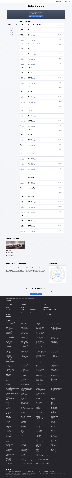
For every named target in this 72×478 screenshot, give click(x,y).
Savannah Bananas (24, 462)
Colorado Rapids (9, 381)
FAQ (30, 312)
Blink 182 (7, 427)
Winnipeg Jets (53, 371)
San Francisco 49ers (55, 323)
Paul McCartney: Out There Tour (42, 455)
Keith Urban (38, 398)
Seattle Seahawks (54, 324)
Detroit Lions (23, 324)
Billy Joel (7, 422)
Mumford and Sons (39, 441)
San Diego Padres (39, 345)
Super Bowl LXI (54, 329)
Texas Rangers (54, 341)
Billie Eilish (8, 421)
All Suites (7, 306)
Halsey (22, 427)
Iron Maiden (23, 434)
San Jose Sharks (39, 370)
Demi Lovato (23, 404)
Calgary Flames (9, 366)
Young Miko (53, 450)
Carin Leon (8, 442)
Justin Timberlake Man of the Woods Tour (26, 450)
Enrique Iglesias (24, 418)
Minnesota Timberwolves (41, 351)
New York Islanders (39, 364)
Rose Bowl (38, 394)
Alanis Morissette (9, 404)
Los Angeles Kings (24, 367)
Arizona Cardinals (9, 323)
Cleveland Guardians (25, 337)
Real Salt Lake (38, 383)
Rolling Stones (53, 411)
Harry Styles (23, 428)
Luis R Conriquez (39, 415)
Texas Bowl (53, 390)
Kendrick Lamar (39, 400)
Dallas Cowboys (9, 333)
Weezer (52, 448)
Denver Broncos (24, 323)
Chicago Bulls (8, 355)
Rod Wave (53, 409)
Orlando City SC (39, 379)
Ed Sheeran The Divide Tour (26, 416)
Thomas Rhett (53, 439)
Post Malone (53, 406)
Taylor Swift (53, 431)
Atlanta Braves (8, 339)
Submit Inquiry (45, 306)
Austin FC (7, 376)
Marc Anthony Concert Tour (41, 423)
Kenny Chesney (39, 402)
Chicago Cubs (8, 343)
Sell (67, 1)
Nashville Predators (24, 371)
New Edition (38, 445)
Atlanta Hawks (9, 350)
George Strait (23, 423)
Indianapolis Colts (24, 328)
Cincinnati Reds (9, 346)
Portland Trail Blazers (55, 350)
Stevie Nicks (53, 425)
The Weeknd (53, 437)
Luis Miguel (38, 413)
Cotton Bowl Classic (25, 394)
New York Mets (39, 339)
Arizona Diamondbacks (10, 337)
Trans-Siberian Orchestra (56, 442)
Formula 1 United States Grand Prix (12, 462)
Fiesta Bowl (38, 388)
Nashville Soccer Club (25, 384)
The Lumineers (54, 436)
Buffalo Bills (8, 327)
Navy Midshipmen (39, 390)
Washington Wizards (55, 356)
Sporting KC (53, 378)
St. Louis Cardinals (54, 338)
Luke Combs (38, 417)
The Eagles (53, 435)
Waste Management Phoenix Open (43, 463)
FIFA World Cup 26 (9, 460)
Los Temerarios (39, 411)
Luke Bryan (38, 416)
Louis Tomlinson (39, 412)
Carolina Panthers (9, 328)
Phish (52, 402)
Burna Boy (8, 437)
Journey (22, 446)
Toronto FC (53, 380)
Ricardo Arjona (54, 408)
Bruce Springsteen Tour (10, 434)
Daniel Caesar (23, 399)
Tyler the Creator (54, 445)
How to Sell (32, 307)
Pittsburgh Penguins (40, 369)
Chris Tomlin (8, 450)
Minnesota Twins (39, 338)
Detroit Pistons (23, 350)
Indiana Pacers (24, 353)
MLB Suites (8, 311)
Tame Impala (53, 428)
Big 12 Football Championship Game (12, 394)
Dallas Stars (23, 362)
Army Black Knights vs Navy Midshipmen (11, 391)
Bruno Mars (8, 435)
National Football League (11, 322)
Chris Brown (8, 448)
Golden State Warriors (25, 351)
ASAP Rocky (8, 400)
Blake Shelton (8, 426)
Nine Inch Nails (39, 448)
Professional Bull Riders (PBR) (26, 460)
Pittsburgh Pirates (39, 343)
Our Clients (23, 307)
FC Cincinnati (23, 375)
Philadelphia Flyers (39, 367)
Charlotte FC (8, 379)
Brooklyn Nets (8, 352)
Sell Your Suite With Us (36, 293)
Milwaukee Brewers (39, 337)
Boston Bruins (8, 364)
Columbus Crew (9, 383)
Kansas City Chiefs (24, 331)
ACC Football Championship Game (12, 388)
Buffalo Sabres (8, 365)
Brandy (7, 432)
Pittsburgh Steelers (39, 333)
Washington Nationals (55, 343)
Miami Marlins (23, 346)
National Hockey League (10, 361)
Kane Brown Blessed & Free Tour (27, 451)
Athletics (7, 338)
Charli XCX (8, 446)
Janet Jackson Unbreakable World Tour (27, 440)
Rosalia (52, 413)
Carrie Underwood (9, 444)
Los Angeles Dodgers (25, 345)
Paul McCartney (39, 454)
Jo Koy (22, 442)
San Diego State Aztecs (55, 389)
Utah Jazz (53, 355)
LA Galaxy (23, 380)
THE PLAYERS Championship (26, 463)
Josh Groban (23, 445)
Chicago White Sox (9, 345)
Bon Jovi (7, 428)
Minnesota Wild (24, 369)
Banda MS (8, 416)
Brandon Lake (8, 431)
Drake (22, 413)
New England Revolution (41, 375)
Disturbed (23, 409)
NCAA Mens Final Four (40, 389)
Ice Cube (22, 431)
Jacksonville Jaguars (25, 329)
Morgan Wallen (39, 439)
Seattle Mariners (54, 337)
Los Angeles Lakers (24, 356)
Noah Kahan (38, 449)
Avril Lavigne (8, 412)
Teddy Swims (53, 432)
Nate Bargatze (38, 444)
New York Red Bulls (39, 378)
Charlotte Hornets (9, 353)
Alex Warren (8, 406)
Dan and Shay (23, 398)
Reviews (22, 311)
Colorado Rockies (24, 338)
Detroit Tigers (23, 339)
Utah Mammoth (54, 366)
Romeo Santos (54, 412)
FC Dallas (22, 376)
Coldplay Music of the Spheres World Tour (11, 455)
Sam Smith (53, 417)
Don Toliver (23, 412)
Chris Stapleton (9, 449)
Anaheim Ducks (9, 362)
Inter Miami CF (23, 379)
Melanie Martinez (39, 432)
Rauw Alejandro (54, 407)
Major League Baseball (10, 336)
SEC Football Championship (56, 388)
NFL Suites (8, 307)
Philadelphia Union (39, 380)
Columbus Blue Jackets (10, 371)
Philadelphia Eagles (40, 332)
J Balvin (22, 435)
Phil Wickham (53, 400)
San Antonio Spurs (54, 352)
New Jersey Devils (39, 362)
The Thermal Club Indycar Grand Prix (42, 460)
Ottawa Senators (39, 366)
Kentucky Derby (9, 463)
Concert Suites (8, 316)
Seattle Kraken (38, 371)
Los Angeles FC (24, 381)
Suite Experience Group (10, 298)
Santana (52, 418)
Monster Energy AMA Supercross (42, 437)
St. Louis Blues (53, 362)
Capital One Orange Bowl (26, 389)
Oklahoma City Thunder (40, 355)
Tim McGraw (53, 440)
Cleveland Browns (9, 332)
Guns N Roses (23, 426)
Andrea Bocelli (8, 407)
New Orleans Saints (39, 328)
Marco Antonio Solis (40, 425)
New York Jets (38, 331)
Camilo (7, 440)
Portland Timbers (39, 381)
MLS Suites (8, 314)
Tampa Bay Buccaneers (55, 326)
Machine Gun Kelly (39, 418)
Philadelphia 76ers (39, 357)
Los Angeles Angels (24, 343)
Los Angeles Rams (39, 323)
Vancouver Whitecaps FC (56, 381)
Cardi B (7, 441)
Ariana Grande (8, 408)
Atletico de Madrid (9, 459)
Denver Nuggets (9, 359)
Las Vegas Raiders (24, 332)
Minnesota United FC (25, 383)
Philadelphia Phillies (40, 342)
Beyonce (7, 420)
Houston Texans (24, 327)
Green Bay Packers (24, 326)
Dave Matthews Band (25, 402)
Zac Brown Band (54, 451)
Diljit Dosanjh (23, 407)
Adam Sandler (8, 402)
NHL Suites (8, 312)
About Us (23, 306)
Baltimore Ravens (9, 326)
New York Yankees (39, 341)
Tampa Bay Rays (54, 339)
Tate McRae (53, 430)
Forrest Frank (23, 422)
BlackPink (8, 425)
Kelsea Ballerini (39, 399)
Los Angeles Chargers (25, 333)
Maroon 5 (38, 426)
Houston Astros (24, 341)
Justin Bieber (23, 448)
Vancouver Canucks (54, 367)
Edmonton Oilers (24, 365)
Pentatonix (53, 399)
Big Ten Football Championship (27, 388)
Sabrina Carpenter (54, 416)
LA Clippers (23, 355)
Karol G (22, 453)
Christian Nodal (9, 451)
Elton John (23, 417)
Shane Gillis (53, 421)
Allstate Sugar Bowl (9, 389)
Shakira (52, 420)
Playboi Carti (53, 404)
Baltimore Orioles (9, 341)
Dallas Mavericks (9, 357)
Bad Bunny (8, 415)
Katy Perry (23, 454)
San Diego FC (38, 384)
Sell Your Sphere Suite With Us (36, 16)
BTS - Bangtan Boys (10, 413)
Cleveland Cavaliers (9, 356)
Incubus (22, 432)
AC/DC (7, 399)
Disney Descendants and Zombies (27, 408)
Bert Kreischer (8, 418)
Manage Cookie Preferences (48, 471)
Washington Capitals (55, 370)
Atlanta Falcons (9, 324)
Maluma (37, 421)
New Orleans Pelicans (40, 352)
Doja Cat (22, 411)
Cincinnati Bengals (9, 331)
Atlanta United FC (9, 375)
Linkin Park (38, 408)
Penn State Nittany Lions (40, 393)
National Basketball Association (12, 348)
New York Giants (39, 329)
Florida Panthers (24, 366)
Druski (22, 415)
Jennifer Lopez (23, 441)
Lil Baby (37, 406)
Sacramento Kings (54, 351)
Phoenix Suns (38, 359)
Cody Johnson (8, 453)
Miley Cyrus (38, 436)
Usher (52, 446)
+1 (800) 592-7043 (46, 307)
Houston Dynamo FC (25, 378)
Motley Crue (38, 440)
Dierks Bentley (23, 406)
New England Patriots (40, 327)
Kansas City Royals (24, 342)
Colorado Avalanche (10, 370)
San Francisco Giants (40, 346)
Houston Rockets (24, 352)
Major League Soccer (10, 374)
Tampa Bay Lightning (55, 364)
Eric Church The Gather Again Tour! (27, 420)
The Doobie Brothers (55, 434)
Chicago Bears (8, 329)
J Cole (22, 436)
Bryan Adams (8, 436)
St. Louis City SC (54, 379)
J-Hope (22, 437)
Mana (37, 422)
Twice (52, 444)
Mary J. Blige (38, 427)
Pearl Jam (53, 398)
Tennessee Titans (54, 327)
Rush (52, 415)
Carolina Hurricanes (9, 367)
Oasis (37, 450)
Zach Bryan (53, 453)
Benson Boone (8, 417)
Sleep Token (53, 422)
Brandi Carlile (8, 430)
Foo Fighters (23, 421)
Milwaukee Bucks (39, 350)
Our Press (23, 309)
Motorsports (23, 459)
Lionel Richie (38, 409)
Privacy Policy (38, 471)
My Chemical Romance (40, 442)
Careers (22, 312)
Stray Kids (53, 426)
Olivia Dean (38, 451)
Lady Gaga (38, 403)
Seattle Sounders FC (55, 376)
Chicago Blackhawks (10, 369)
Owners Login (8, 300)
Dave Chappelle (24, 400)
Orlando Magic (39, 356)
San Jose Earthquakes (55, 375)
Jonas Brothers (23, 444)
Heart (22, 430)
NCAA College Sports (10, 387)
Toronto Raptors (54, 353)
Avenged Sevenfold (9, 411)
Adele (7, 403)
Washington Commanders (56, 328)
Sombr (52, 423)
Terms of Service (29, 471)
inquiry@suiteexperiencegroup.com (49, 309)
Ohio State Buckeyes (40, 392)
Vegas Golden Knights (55, 369)
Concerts (7, 397)
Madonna (38, 420)
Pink (52, 403)
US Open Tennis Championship (42, 462)
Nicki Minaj (38, 446)
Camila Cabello (9, 439)
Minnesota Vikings (39, 326)
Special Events (8, 458)
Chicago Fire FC (9, 380)
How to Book (32, 306)
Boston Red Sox (9, 342)
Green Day (23, 425)
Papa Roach (38, 453)
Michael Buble (38, 435)
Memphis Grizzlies (24, 357)
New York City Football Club (41, 376)
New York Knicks (39, 353)
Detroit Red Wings (24, 364)
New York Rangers (39, 365)
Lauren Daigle (38, 404)
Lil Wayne (38, 407)
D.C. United (8, 384)
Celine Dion (8, 445)
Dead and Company (25, 403)
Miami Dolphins (39, 324)
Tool (52, 441)
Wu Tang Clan (53, 449)
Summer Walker (54, 427)
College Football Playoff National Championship (27, 393)
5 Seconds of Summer (10, 398)
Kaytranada (23, 455)
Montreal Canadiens (25, 370)
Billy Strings (8, 423)
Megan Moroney (39, 430)
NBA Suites (8, 309)
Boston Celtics (8, 351)
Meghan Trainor (39, 431)
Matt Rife (37, 428)
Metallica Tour (38, 434)
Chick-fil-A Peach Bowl (25, 390)
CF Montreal (8, 378)
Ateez (7, 409)
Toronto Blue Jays (54, 342)
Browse (58, 1)
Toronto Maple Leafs (55, 365)
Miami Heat (23, 359)
